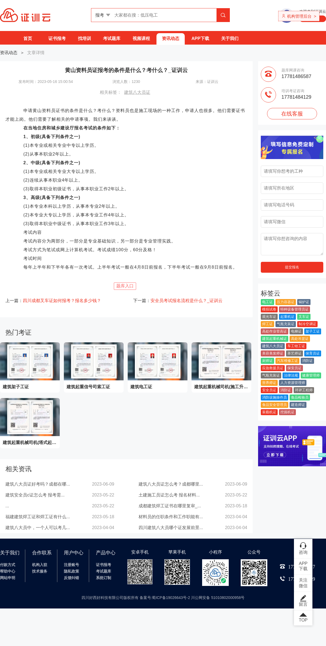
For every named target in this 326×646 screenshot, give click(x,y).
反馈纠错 (71, 578)
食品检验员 (300, 397)
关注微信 (303, 583)
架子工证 (313, 331)
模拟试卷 (269, 309)
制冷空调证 (307, 324)
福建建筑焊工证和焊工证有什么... (37, 516)
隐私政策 (71, 571)
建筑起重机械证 (274, 339)
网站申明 (7, 578)
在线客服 (292, 114)
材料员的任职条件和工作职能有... (171, 516)
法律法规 (291, 375)
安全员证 (269, 390)
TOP (303, 617)
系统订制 (103, 578)
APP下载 (200, 38)
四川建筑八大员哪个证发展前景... (171, 527)
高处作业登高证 (274, 331)
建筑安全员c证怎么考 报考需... (35, 495)
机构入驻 (39, 565)
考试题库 (111, 38)
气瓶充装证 (285, 324)
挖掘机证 (287, 412)
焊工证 (267, 324)
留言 (303, 601)
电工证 (267, 302)
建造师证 (298, 405)
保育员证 (313, 353)
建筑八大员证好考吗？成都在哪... (37, 484)
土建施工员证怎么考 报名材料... (169, 495)
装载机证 (269, 412)
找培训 (84, 38)
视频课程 (141, 38)
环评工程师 (304, 390)
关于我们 (230, 38)
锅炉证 (304, 302)
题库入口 (125, 286)
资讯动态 (170, 38)
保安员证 (294, 368)
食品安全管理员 (274, 405)
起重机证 (287, 317)
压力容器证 (285, 302)
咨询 (303, 548)
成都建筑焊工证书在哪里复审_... (170, 506)
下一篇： (177, 300)
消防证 (307, 361)
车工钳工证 (296, 346)
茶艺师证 (294, 353)
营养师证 (269, 383)
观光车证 (269, 317)
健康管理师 (311, 375)
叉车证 (304, 317)
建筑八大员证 (137, 92)
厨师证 (267, 361)
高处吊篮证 (300, 339)
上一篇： (53, 300)
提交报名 (292, 267)
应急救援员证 (272, 368)
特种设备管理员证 (294, 309)
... (7, 506)
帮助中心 (7, 571)
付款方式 (7, 565)
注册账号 (71, 565)
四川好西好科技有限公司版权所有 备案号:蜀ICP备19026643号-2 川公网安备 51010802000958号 (163, 597)
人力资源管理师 (292, 383)
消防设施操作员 (274, 397)
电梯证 (296, 331)
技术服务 (39, 571)
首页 (27, 38)
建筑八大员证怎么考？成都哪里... (171, 484)
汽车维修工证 (287, 361)
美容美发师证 (272, 353)
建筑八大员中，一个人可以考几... (37, 527)
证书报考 (57, 38)
